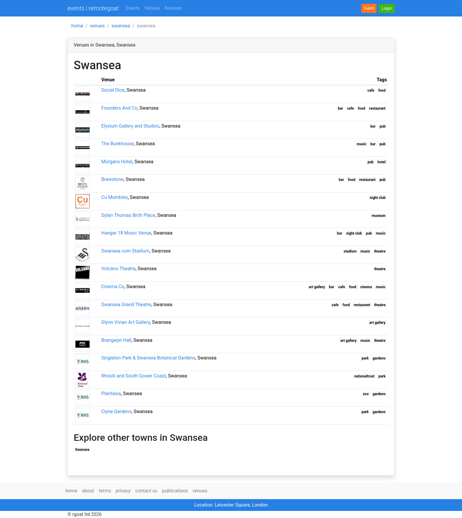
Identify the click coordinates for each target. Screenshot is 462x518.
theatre (380, 251)
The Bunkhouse (117, 143)
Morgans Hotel (116, 161)
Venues (152, 8)
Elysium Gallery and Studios (130, 126)
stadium (350, 251)
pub (382, 126)
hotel (381, 162)
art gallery (317, 287)
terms (105, 491)
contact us (146, 491)
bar (340, 108)
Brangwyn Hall (116, 340)
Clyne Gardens (116, 411)
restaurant (377, 108)
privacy (123, 491)
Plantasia (111, 393)
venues (97, 26)
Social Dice (113, 90)
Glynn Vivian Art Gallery (125, 322)
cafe (370, 90)
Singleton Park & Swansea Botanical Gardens (148, 358)
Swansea (82, 450)
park (365, 358)
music (362, 144)
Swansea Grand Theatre (126, 304)
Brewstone (112, 179)
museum (379, 216)
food (382, 90)
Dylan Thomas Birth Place (128, 215)
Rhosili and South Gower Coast (133, 376)
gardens (379, 358)
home (77, 26)
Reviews (173, 8)
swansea (120, 26)
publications (175, 491)
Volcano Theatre (118, 268)
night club (377, 198)
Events (133, 8)
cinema (366, 287)
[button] (387, 8)
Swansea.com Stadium (125, 251)
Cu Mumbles (114, 197)
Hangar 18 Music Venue (126, 233)
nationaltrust (364, 376)
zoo (366, 394)
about (88, 491)
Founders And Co (119, 108)
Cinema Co (112, 286)
